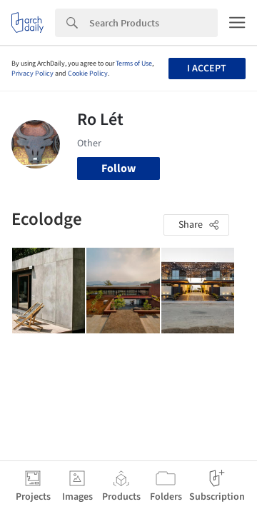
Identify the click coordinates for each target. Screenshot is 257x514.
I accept (206, 68)
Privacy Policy (32, 74)
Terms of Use (134, 64)
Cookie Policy (88, 74)
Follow (118, 168)
